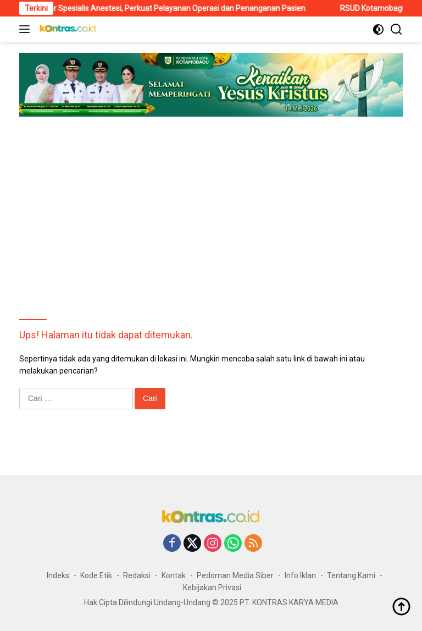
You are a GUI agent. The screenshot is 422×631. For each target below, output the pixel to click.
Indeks (58, 575)
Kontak (174, 575)
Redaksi (137, 575)
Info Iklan (300, 575)
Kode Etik (96, 575)
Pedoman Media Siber (235, 575)
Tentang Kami (351, 575)
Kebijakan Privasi (212, 587)
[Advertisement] (211, 205)
